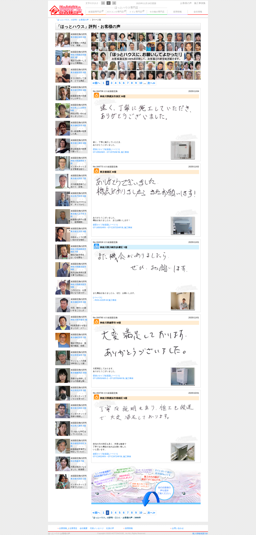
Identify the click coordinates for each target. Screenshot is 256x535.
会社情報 (198, 11)
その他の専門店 (157, 11)
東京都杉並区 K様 (78, 37)
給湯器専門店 (96, 11)
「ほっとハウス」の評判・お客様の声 (72, 20)
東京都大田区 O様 (78, 408)
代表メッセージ (97, 528)
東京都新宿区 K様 (78, 72)
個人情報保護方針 (200, 533)
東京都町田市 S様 (78, 302)
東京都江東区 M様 (78, 143)
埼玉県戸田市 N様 (78, 196)
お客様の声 (186, 3)
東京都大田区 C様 (78, 479)
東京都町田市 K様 (78, 125)
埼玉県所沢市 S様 (78, 390)
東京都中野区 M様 (78, 90)
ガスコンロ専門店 (116, 11)
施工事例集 (200, 3)
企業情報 (63, 528)
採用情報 (177, 11)
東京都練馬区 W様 (79, 373)
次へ (151, 83)
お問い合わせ (178, 528)
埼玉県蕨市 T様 (77, 461)
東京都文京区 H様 (78, 231)
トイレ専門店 (136, 11)
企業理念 (73, 528)
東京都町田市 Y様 (78, 337)
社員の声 (110, 528)
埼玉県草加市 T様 (78, 355)
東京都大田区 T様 (78, 178)
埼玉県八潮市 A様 (78, 426)
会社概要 (84, 528)
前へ (96, 83)
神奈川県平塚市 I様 (79, 320)
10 (140, 83)
